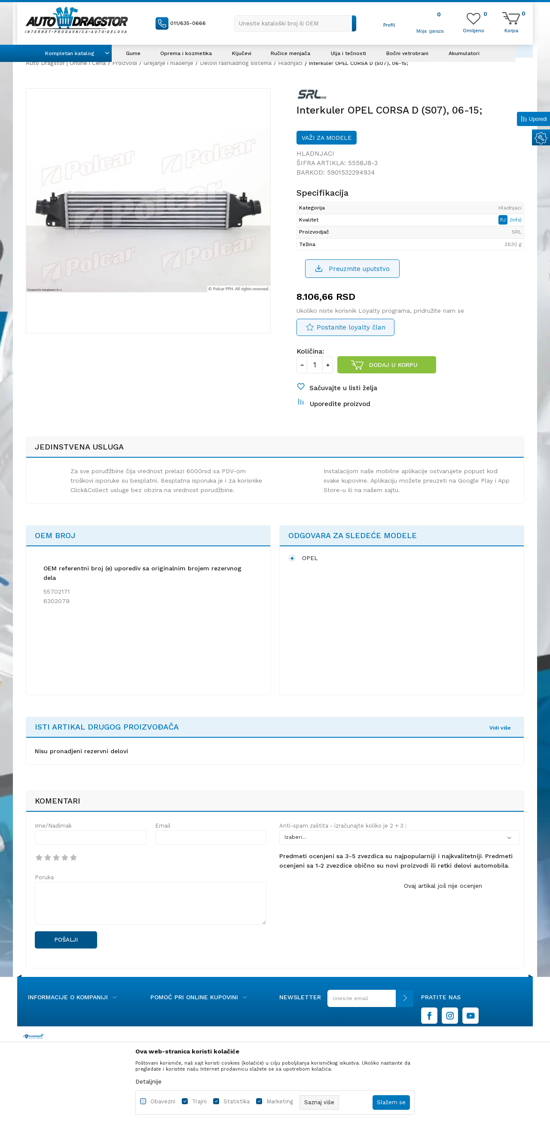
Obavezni (162, 1101)
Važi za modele (326, 137)
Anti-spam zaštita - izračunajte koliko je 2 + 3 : (343, 825)
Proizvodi (124, 63)
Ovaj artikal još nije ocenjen (443, 885)
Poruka (44, 877)
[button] (295, 23)
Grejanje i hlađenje (168, 63)
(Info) (516, 220)
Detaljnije (148, 1081)
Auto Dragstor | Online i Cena (66, 63)
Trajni (199, 1101)
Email (163, 825)
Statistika (236, 1101)
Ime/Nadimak (53, 825)
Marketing (279, 1101)
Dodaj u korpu (393, 364)
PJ (503, 220)
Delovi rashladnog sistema (236, 63)
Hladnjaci (290, 63)
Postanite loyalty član (351, 327)
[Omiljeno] (473, 30)
